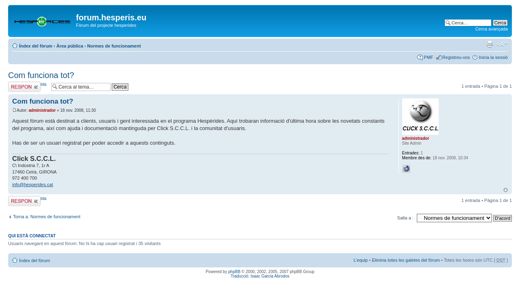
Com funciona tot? (41, 75)
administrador (42, 110)
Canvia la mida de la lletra (502, 44)
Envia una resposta (27, 87)
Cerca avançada (491, 28)
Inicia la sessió (493, 57)
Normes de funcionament (114, 45)
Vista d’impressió (489, 44)
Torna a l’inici (505, 190)
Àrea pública (69, 45)
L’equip (360, 260)
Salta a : (405, 217)
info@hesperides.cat (32, 184)
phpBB (234, 271)
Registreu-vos (456, 57)
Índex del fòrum (35, 45)
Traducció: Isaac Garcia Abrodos (260, 276)
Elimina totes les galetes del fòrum (406, 260)
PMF (428, 57)
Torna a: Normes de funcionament (46, 216)
